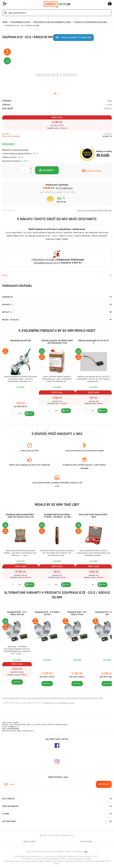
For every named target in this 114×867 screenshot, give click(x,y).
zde (85, 852)
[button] (29, 413)
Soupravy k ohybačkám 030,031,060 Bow (94, 210)
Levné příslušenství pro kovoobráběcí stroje (45, 698)
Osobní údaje (86, 841)
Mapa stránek (29, 841)
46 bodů (103, 155)
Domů (5, 22)
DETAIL (17, 682)
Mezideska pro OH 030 (20, 340)
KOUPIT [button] (31, 414)
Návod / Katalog (10, 319)
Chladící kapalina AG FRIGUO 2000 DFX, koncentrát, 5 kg (57, 342)
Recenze (7, 304)
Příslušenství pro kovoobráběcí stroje (52, 22)
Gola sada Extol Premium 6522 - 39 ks (93, 515)
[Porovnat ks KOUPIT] (12, 414)
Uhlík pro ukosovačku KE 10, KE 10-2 (93, 342)
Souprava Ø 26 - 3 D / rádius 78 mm (77, 613)
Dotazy (7, 312)
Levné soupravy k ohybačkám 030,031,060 (84, 698)
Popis (4, 275)
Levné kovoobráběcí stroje (13, 698)
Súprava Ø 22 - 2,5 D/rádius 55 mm (58, 703)
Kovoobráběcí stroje (20, 22)
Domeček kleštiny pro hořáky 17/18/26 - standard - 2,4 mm (57, 515)
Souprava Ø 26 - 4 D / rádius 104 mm (17, 613)
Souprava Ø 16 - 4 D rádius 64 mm (47, 613)
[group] (20, 377)
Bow (110, 100)
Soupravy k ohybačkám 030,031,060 (90, 22)
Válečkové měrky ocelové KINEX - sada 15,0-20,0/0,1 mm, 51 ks (20, 515)
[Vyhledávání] (57, 12)
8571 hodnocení (64, 188)
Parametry (7, 297)
